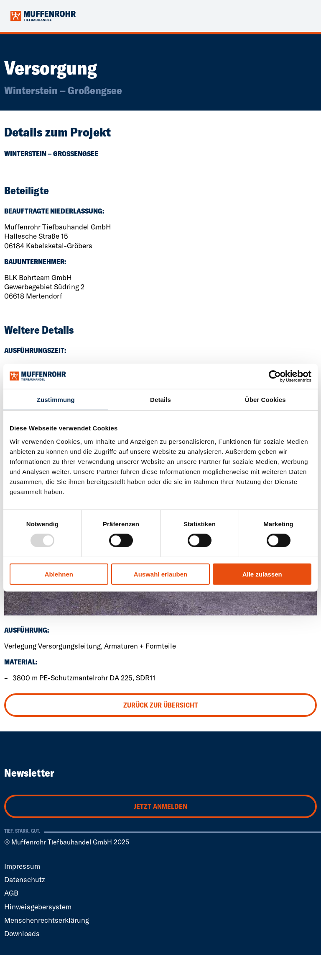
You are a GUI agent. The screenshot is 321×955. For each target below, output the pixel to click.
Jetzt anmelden (160, 806)
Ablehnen (59, 574)
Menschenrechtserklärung (46, 920)
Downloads (22, 933)
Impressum (22, 866)
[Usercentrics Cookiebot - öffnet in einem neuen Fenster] (274, 376)
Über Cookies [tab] (265, 399)
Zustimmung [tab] (56, 399)
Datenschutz (24, 879)
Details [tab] (160, 399)
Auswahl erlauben (160, 574)
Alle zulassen (262, 574)
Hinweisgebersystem (37, 906)
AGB (11, 892)
